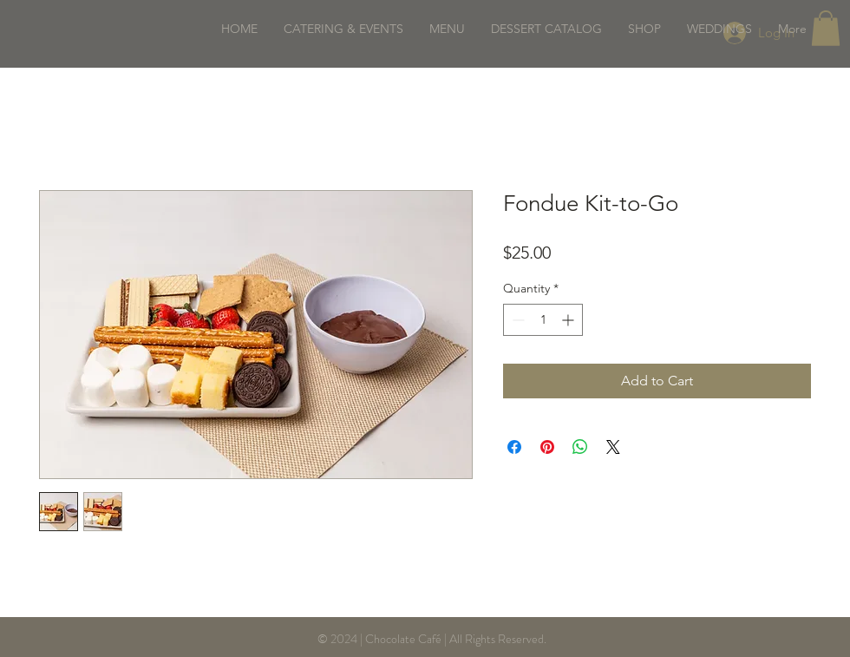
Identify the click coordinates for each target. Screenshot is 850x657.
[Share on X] (613, 447)
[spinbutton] (543, 320)
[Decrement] (516, 320)
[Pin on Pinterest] (547, 447)
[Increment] (569, 320)
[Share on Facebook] (514, 447)
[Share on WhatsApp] (580, 447)
